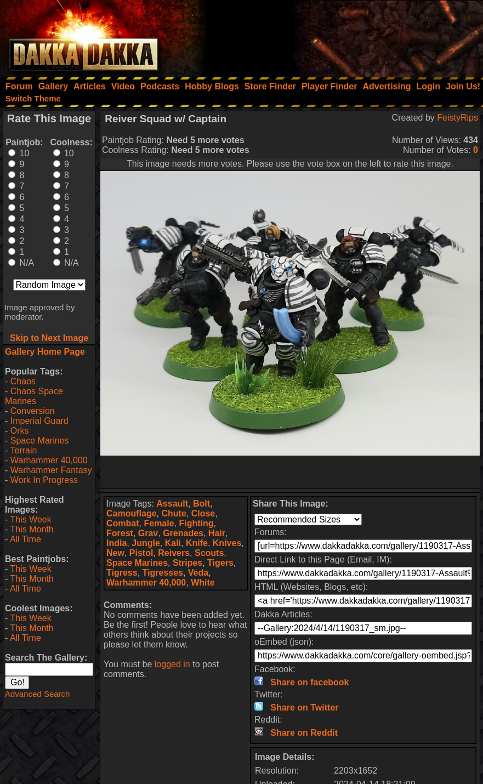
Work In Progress (44, 480)
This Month (31, 529)
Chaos (23, 381)
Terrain (23, 450)
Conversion (32, 411)
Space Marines (39, 440)
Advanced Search (37, 693)
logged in (172, 664)
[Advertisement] (335, 35)
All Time (25, 539)
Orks (19, 430)
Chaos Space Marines (34, 396)
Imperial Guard (39, 420)
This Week (30, 519)
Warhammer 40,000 (49, 460)
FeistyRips (457, 117)
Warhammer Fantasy (51, 470)
